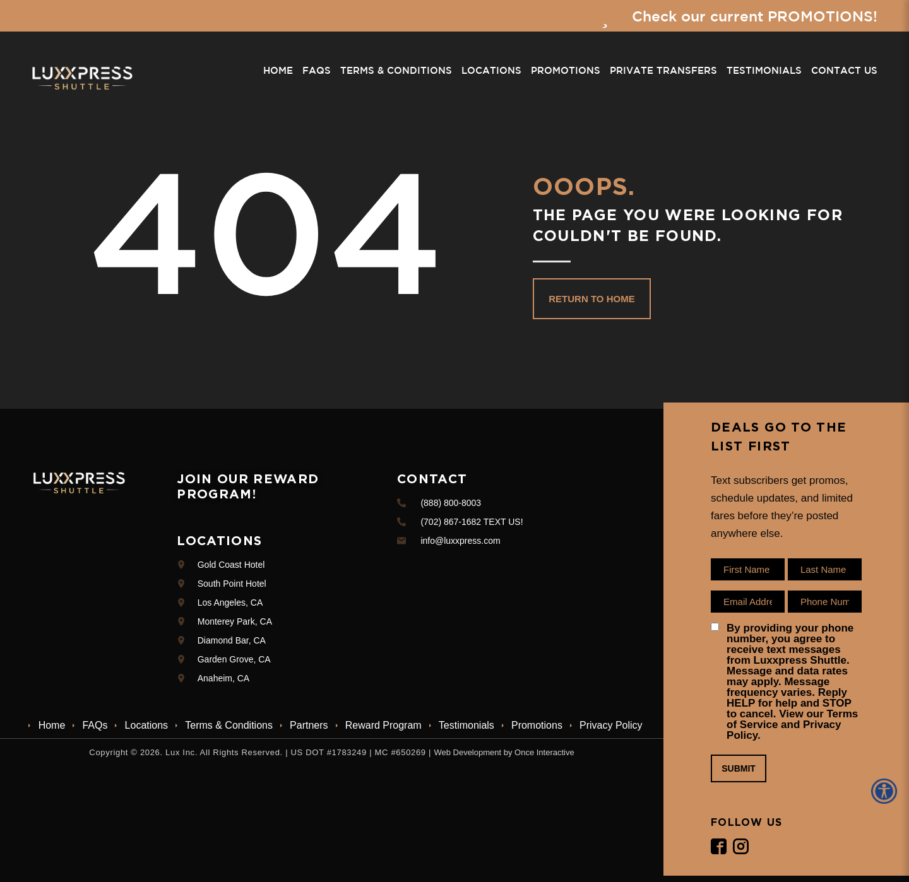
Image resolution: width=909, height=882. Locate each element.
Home (278, 71)
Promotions (565, 71)
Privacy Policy (611, 725)
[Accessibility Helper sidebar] (886, 791)
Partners (309, 725)
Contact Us (844, 71)
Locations (491, 71)
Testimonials (764, 71)
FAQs (316, 71)
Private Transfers (663, 71)
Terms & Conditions (396, 71)
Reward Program (383, 725)
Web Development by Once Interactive (504, 752)
